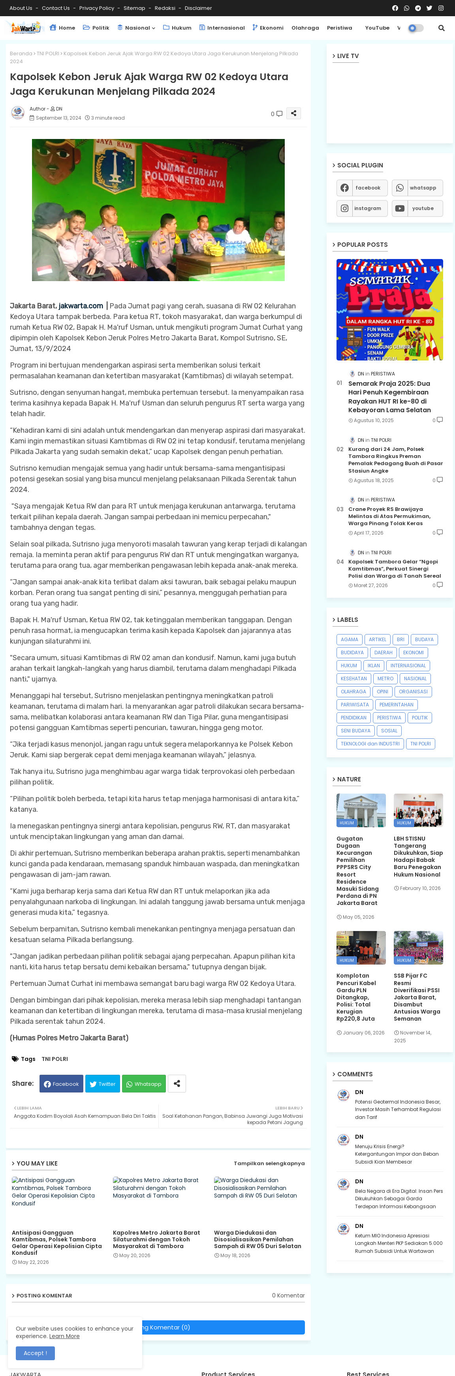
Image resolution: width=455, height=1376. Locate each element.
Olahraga (305, 28)
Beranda (21, 53)
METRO (385, 678)
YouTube (377, 28)
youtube (423, 208)
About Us (21, 8)
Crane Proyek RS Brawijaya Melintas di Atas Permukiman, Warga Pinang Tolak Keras (389, 516)
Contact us (56, 8)
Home (62, 28)
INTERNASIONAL (408, 665)
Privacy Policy (97, 8)
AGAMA (349, 639)
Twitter (107, 1084)
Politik (96, 28)
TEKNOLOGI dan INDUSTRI (370, 743)
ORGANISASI (413, 691)
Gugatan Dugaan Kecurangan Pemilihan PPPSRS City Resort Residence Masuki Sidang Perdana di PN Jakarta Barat (358, 871)
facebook (367, 187)
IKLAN (374, 665)
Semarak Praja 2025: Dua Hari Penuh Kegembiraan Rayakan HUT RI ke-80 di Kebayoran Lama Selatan (389, 397)
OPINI (382, 691)
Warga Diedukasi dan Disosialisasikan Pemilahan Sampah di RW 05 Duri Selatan (257, 1240)
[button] (441, 28)
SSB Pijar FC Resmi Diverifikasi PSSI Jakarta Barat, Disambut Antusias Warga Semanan (417, 997)
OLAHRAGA (353, 691)
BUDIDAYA (352, 652)
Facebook (66, 1084)
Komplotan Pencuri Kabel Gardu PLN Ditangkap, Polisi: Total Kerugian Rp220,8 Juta (356, 997)
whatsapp (423, 187)
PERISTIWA (389, 717)
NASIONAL (415, 678)
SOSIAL (389, 730)
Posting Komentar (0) (158, 1327)
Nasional (133, 28)
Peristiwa (339, 28)
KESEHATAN (354, 678)
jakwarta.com (80, 306)
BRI (400, 639)
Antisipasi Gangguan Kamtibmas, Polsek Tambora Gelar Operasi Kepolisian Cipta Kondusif (57, 1243)
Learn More (64, 1336)
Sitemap (135, 8)
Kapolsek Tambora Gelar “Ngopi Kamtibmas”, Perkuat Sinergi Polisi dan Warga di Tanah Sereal (394, 569)
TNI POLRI (48, 53)
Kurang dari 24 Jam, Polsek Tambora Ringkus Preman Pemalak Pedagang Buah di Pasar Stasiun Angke (395, 460)
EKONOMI (413, 652)
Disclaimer (198, 8)
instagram (367, 208)
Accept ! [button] (35, 1353)
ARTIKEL (377, 639)
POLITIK (420, 717)
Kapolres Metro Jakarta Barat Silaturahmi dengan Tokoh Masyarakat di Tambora (156, 1240)
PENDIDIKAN (354, 717)
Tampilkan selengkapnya (269, 1163)
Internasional (222, 28)
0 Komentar (288, 1295)
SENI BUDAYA (355, 730)
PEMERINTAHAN (397, 704)
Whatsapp (148, 1084)
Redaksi (166, 8)
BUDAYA (424, 639)
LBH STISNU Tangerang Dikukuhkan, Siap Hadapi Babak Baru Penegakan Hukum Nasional (418, 856)
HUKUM (349, 665)
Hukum (177, 28)
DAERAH (383, 652)
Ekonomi (268, 28)
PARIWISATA (355, 704)
